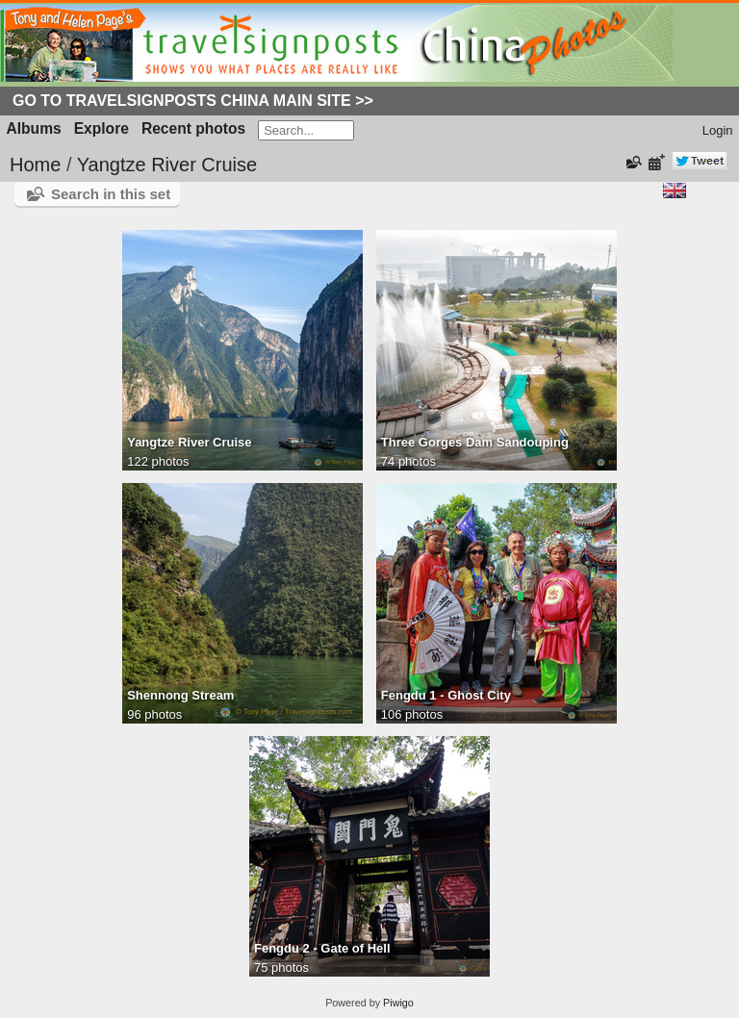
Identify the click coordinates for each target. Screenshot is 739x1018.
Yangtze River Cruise (167, 164)
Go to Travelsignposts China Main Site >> (193, 100)
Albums (34, 128)
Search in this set (110, 194)
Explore (101, 128)
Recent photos (193, 128)
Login (717, 130)
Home (35, 164)
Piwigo (398, 1002)
